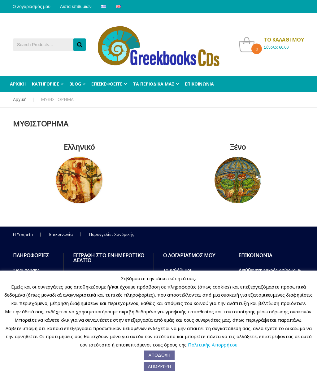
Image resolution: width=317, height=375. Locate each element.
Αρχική (20, 99)
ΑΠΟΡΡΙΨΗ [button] (159, 366)
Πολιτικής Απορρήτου (212, 345)
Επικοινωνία (61, 234)
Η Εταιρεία (23, 234)
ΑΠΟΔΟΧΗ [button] (159, 355)
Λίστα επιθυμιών (77, 6)
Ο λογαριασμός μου (32, 6)
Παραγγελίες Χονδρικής (111, 234)
